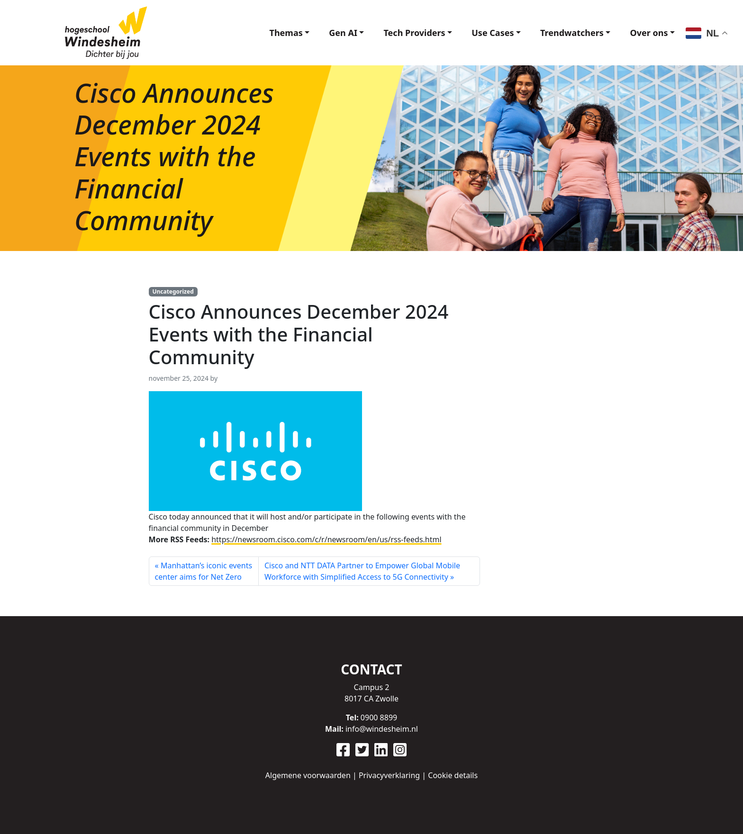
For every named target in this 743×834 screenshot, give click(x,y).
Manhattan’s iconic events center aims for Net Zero (203, 571)
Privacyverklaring (389, 775)
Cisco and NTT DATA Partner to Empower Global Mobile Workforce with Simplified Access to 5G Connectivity (362, 571)
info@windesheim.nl (381, 729)
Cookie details (453, 775)
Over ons (649, 32)
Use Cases (492, 32)
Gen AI (343, 32)
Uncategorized (172, 291)
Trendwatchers (572, 32)
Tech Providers (414, 32)
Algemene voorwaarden (308, 775)
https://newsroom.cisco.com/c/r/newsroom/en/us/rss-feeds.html (326, 539)
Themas (286, 32)
